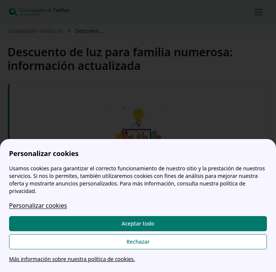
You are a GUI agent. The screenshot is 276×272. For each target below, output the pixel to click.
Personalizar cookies (38, 205)
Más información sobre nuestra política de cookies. (72, 259)
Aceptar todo (138, 223)
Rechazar (138, 241)
